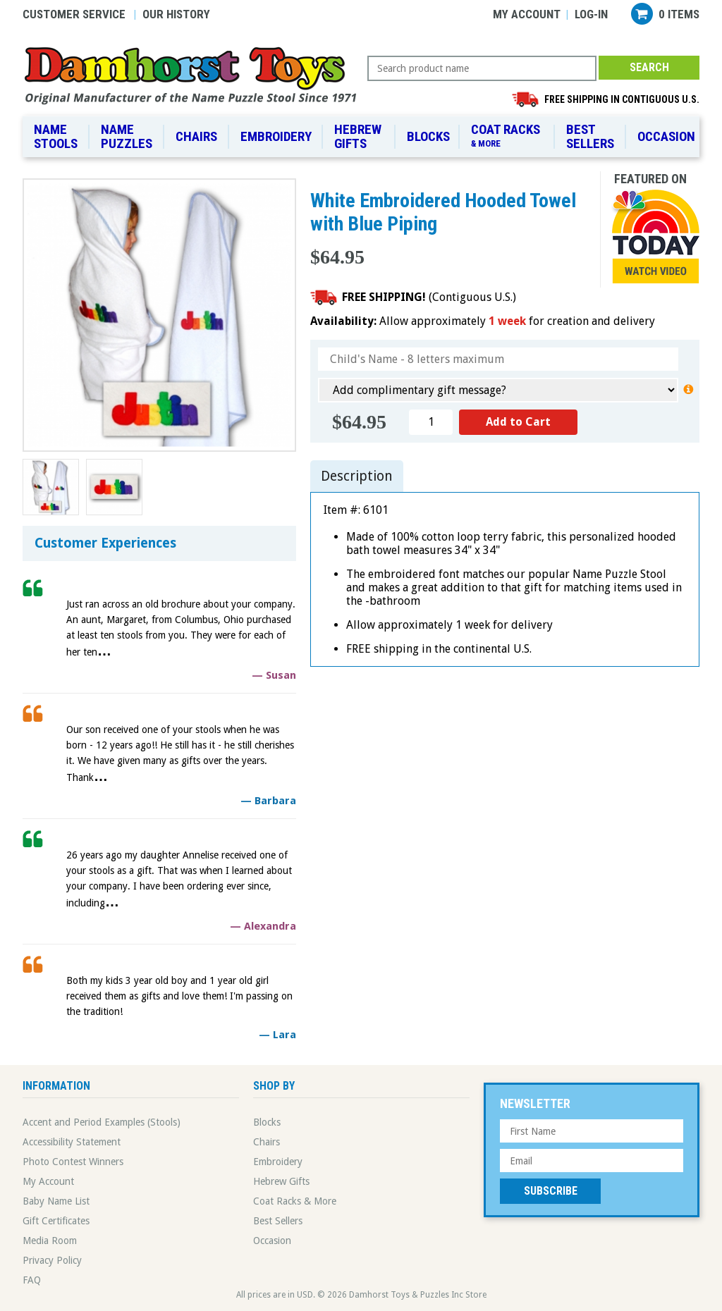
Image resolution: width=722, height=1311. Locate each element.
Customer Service (74, 14)
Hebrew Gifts (357, 136)
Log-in (591, 14)
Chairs (196, 136)
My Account (527, 14)
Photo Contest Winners (73, 1161)
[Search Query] (481, 68)
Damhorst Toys (195, 75)
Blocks (428, 136)
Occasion (666, 136)
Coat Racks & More (294, 1201)
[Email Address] (591, 1160)
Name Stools (56, 136)
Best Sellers (590, 136)
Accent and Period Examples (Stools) (101, 1122)
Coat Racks (508, 136)
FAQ (32, 1280)
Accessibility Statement (72, 1141)
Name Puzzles (126, 136)
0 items (679, 14)
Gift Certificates (56, 1220)
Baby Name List (56, 1201)
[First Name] (591, 1131)
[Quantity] (431, 422)
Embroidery (276, 136)
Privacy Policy (52, 1260)
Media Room (50, 1240)
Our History (176, 14)
